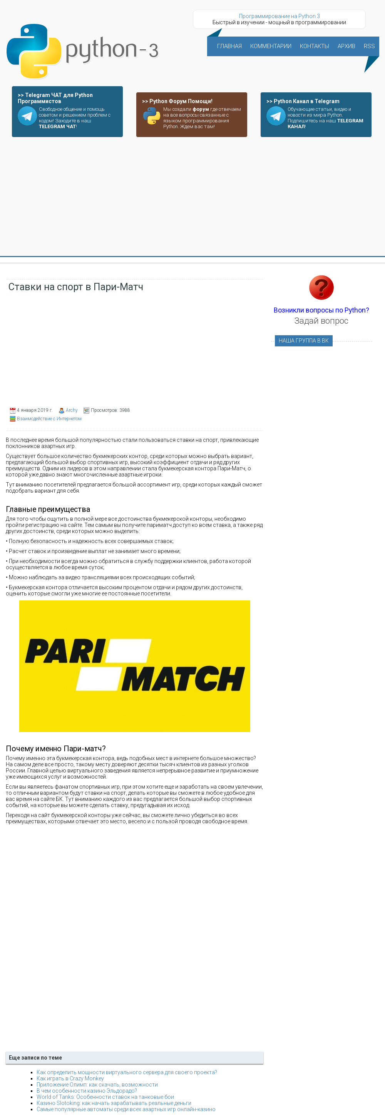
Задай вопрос (321, 321)
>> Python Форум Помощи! (177, 101)
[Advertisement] (193, 197)
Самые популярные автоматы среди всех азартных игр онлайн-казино (126, 1109)
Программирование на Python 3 (279, 16)
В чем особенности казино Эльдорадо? (87, 1091)
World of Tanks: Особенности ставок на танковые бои (105, 1097)
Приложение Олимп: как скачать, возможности (97, 1085)
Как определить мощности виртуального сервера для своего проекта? (127, 1072)
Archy (72, 410)
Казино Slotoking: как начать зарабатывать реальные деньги (114, 1103)
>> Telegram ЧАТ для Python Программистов (55, 98)
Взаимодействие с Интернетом (49, 418)
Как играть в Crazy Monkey (70, 1078)
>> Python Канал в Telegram (303, 101)
